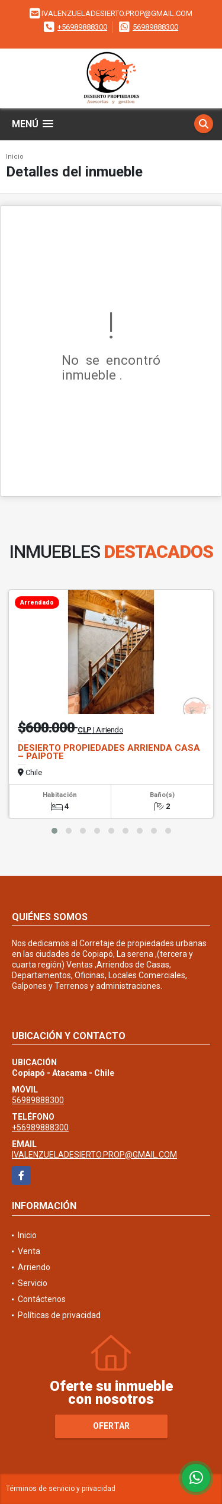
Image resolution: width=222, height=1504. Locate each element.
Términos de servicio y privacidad (60, 1488)
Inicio (15, 156)
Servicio (32, 1283)
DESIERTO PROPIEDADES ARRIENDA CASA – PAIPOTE (109, 752)
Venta (29, 1251)
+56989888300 (82, 27)
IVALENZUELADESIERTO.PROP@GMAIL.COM (94, 1154)
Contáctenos (42, 1299)
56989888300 (155, 27)
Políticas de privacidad (59, 1315)
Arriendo (34, 1267)
